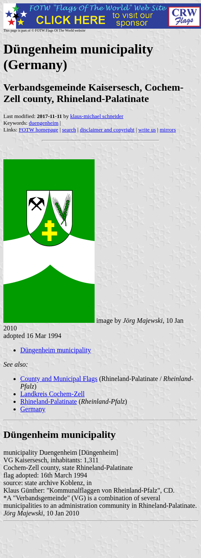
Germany (33, 409)
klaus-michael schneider (96, 116)
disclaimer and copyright (107, 129)
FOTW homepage (38, 129)
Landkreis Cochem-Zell (52, 393)
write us (147, 129)
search (69, 129)
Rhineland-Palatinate (48, 401)
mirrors (168, 129)
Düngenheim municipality (55, 350)
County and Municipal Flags (59, 378)
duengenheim (43, 123)
